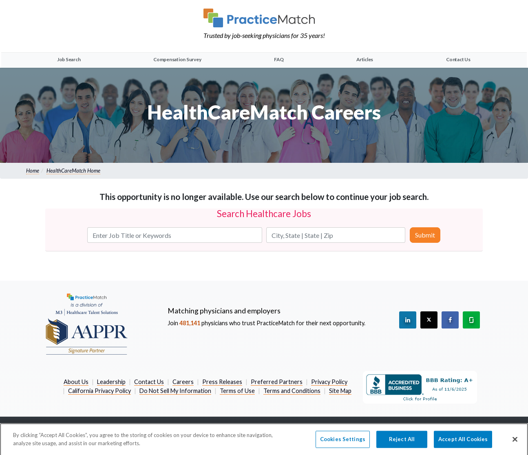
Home (32, 170)
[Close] (515, 442)
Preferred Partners (277, 381)
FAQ (278, 59)
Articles (364, 59)
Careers (183, 381)
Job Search (69, 59)
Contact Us (458, 59)
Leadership (111, 381)
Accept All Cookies (463, 441)
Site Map (340, 390)
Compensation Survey (177, 59)
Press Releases (222, 381)
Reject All (402, 441)
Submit (425, 235)
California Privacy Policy (99, 390)
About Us (76, 381)
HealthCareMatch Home (73, 170)
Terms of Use (237, 390)
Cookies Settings (342, 441)
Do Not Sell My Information (175, 390)
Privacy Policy (329, 381)
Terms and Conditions (291, 390)
